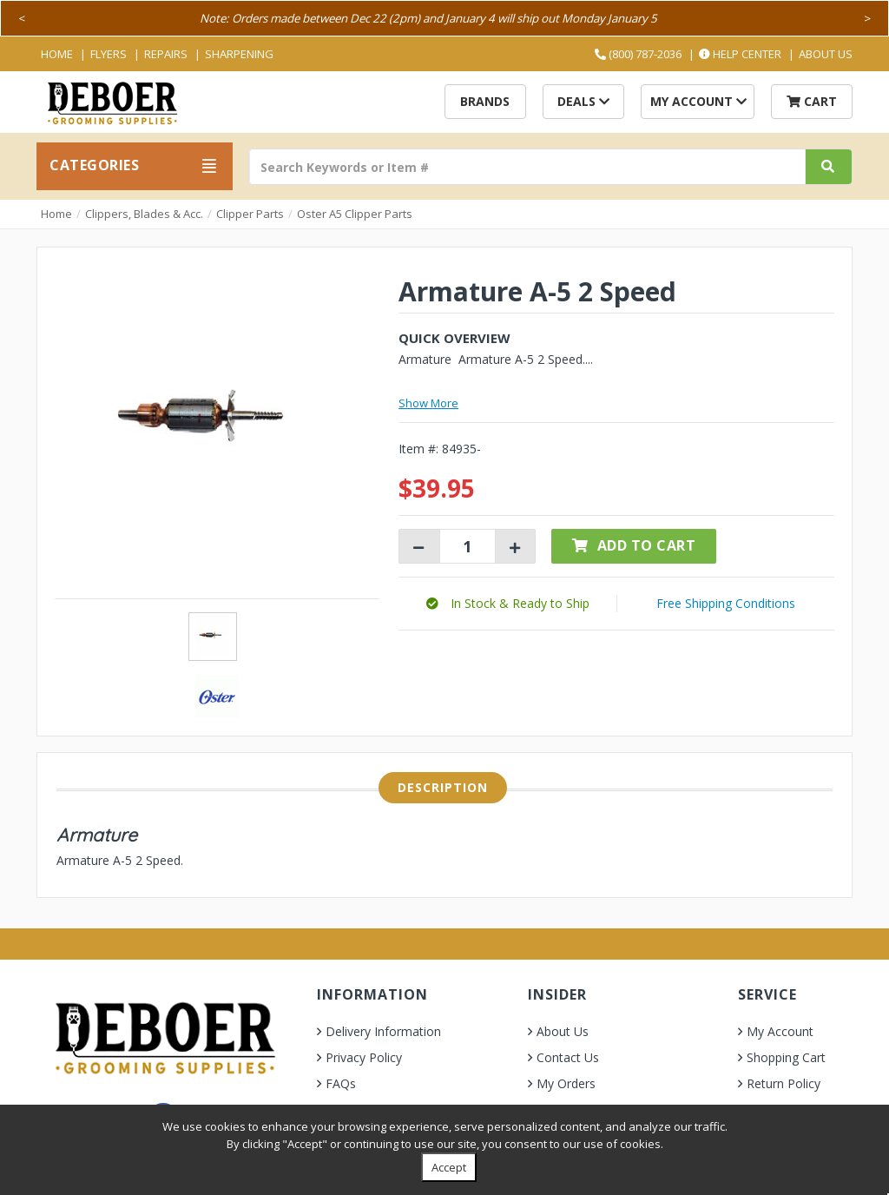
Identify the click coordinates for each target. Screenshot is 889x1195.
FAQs (341, 1083)
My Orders (566, 1083)
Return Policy (783, 1083)
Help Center (740, 54)
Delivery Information (383, 1031)
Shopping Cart (786, 1057)
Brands (485, 101)
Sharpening (239, 54)
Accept (448, 1167)
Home (57, 54)
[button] (507, 603)
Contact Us (568, 1057)
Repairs (166, 54)
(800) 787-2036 (638, 54)
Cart (812, 101)
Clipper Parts (250, 213)
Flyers (108, 54)
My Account (698, 101)
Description (443, 787)
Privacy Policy (364, 1057)
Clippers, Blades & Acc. (144, 213)
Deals (583, 101)
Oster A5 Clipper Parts (354, 213)
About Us (826, 54)
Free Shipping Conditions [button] (725, 603)
